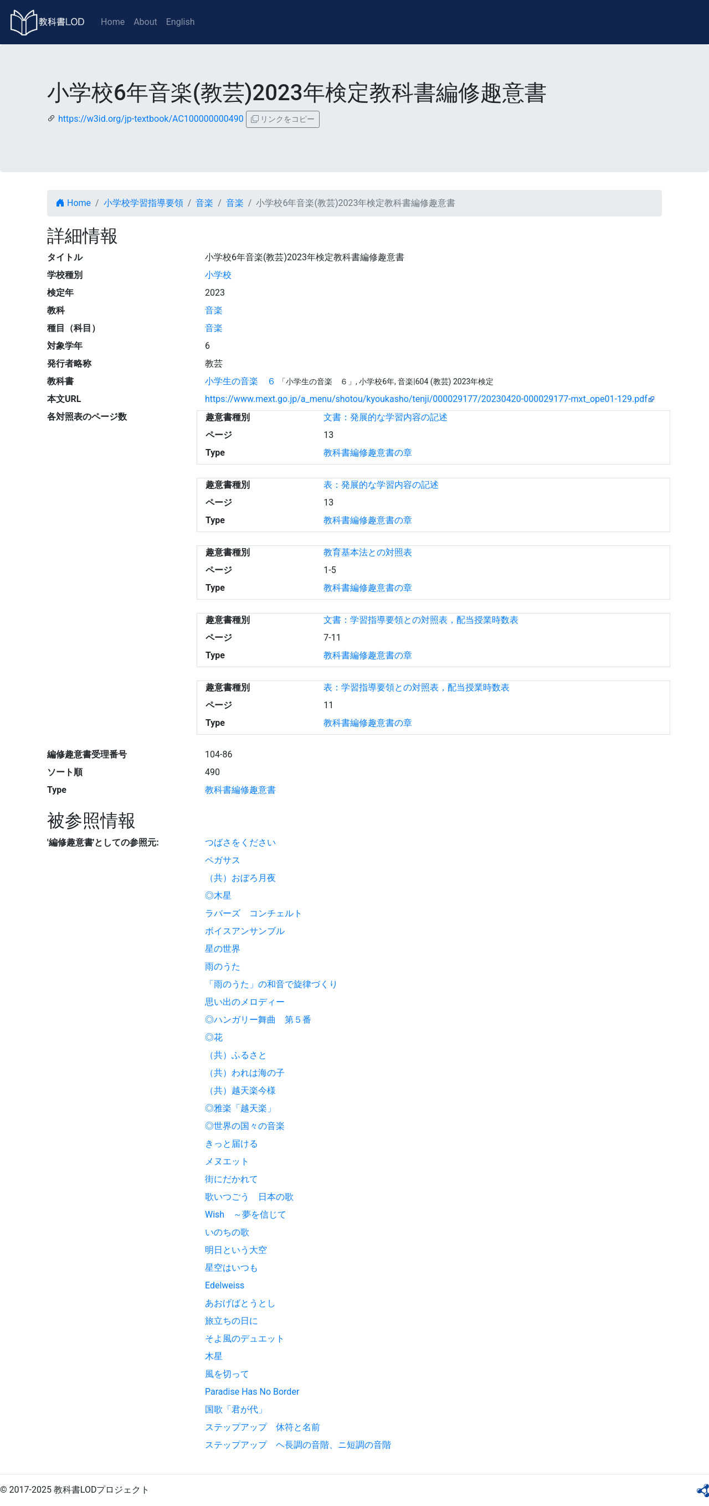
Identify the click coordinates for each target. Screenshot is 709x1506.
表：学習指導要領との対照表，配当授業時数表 (416, 687)
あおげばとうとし (240, 1303)
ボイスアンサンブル (245, 931)
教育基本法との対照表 (367, 552)
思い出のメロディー (245, 1002)
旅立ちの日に (231, 1321)
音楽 (204, 203)
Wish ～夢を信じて (245, 1214)
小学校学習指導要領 (143, 203)
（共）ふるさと (236, 1055)
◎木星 (218, 895)
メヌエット (227, 1161)
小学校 (218, 275)
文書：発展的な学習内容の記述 (385, 417)
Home (113, 22)
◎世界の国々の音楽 (245, 1126)
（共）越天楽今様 (240, 1090)
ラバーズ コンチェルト (253, 913)
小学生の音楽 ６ (240, 381)
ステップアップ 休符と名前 (262, 1427)
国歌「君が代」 (236, 1409)
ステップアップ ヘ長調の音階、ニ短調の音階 (298, 1445)
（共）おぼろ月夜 (240, 878)
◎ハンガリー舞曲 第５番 (258, 1019)
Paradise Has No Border (252, 1391)
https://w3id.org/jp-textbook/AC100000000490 (151, 119)
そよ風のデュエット (245, 1338)
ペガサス (222, 860)
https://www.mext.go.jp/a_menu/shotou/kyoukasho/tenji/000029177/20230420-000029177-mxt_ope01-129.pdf (426, 399)
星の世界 (222, 948)
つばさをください (240, 842)
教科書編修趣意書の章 (367, 452)
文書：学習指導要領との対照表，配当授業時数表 (420, 620)
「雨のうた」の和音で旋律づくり (271, 984)
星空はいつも (231, 1267)
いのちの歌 (227, 1232)
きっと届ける (231, 1143)
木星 (214, 1356)
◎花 (214, 1037)
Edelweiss (224, 1285)
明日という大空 (236, 1250)
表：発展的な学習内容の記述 (381, 484)
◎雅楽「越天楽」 (240, 1108)
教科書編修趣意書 (240, 790)
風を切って (227, 1374)
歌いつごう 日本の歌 (249, 1197)
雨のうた (222, 966)
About (145, 22)
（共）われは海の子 (245, 1072)
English (180, 22)
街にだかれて (231, 1179)
